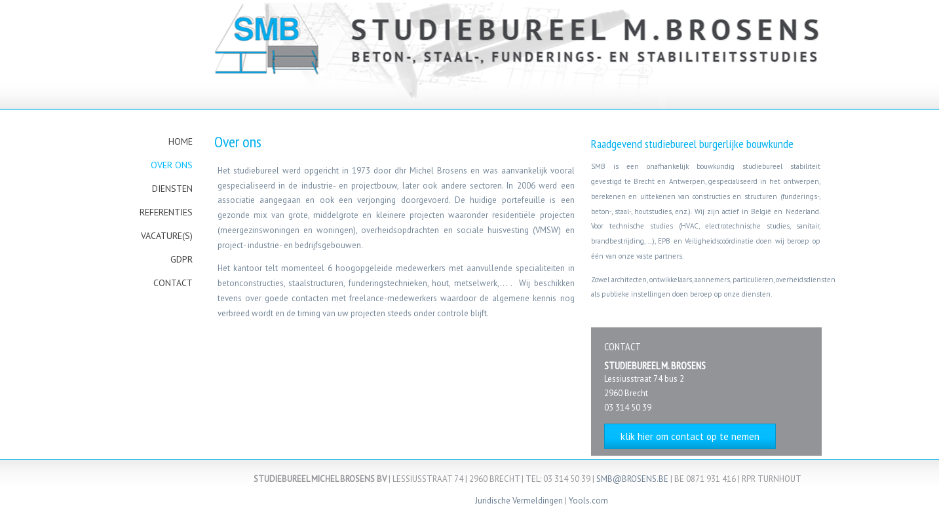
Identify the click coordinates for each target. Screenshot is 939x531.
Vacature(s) (167, 236)
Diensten (172, 188)
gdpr (181, 259)
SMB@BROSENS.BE (632, 479)
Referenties (166, 212)
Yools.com (588, 500)
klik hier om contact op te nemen (690, 436)
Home (180, 141)
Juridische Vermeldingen (519, 500)
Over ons (172, 165)
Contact (173, 283)
